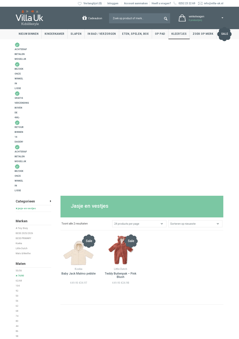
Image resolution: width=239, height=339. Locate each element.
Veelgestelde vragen (29, 292)
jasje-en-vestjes (26, 67)
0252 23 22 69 (184, 3)
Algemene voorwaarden (30, 312)
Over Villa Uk (130, 284)
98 (17, 195)
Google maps (77, 287)
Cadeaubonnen (26, 287)
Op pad (160, 33)
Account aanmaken (136, 3)
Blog (125, 270)
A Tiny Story (22, 87)
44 (17, 185)
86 (17, 190)
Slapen (76, 33)
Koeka (19, 102)
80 (17, 180)
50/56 (19, 129)
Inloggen (112, 3)
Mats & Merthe (23, 112)
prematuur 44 (23, 200)
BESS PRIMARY (23, 97)
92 (17, 149)
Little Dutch (21, 107)
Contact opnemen (27, 270)
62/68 (19, 139)
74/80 (20, 134)
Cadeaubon (95, 18)
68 (17, 170)
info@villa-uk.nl (81, 305)
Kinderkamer (54, 33)
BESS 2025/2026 (24, 92)
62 (17, 165)
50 (17, 155)
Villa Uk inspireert (133, 275)
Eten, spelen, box (135, 33)
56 (17, 160)
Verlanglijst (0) (92, 3)
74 (17, 175)
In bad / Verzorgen (102, 33)
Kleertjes (179, 33)
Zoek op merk (203, 33)
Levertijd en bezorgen (29, 281)
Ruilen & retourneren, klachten (34, 275)
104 (18, 144)
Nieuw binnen (28, 33)
